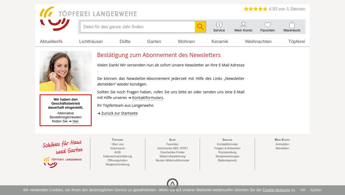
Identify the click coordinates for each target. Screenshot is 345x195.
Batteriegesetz (227, 160)
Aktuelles (51, 41)
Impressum (117, 148)
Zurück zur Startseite (119, 113)
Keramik (220, 41)
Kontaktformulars (147, 97)
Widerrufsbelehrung (172, 156)
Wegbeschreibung (117, 164)
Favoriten (172, 144)
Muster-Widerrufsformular (172, 160)
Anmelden (282, 144)
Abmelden (282, 148)
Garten (154, 41)
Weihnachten (258, 41)
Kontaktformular (227, 144)
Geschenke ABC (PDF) (172, 148)
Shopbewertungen (227, 156)
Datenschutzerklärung (117, 156)
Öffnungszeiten (117, 160)
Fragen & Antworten (227, 148)
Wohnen (186, 41)
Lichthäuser (91, 41)
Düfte (125, 41)
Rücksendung (227, 152)
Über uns (118, 144)
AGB (118, 152)
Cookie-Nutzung (276, 190)
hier (75, 121)
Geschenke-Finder (172, 152)
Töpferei (296, 41)
